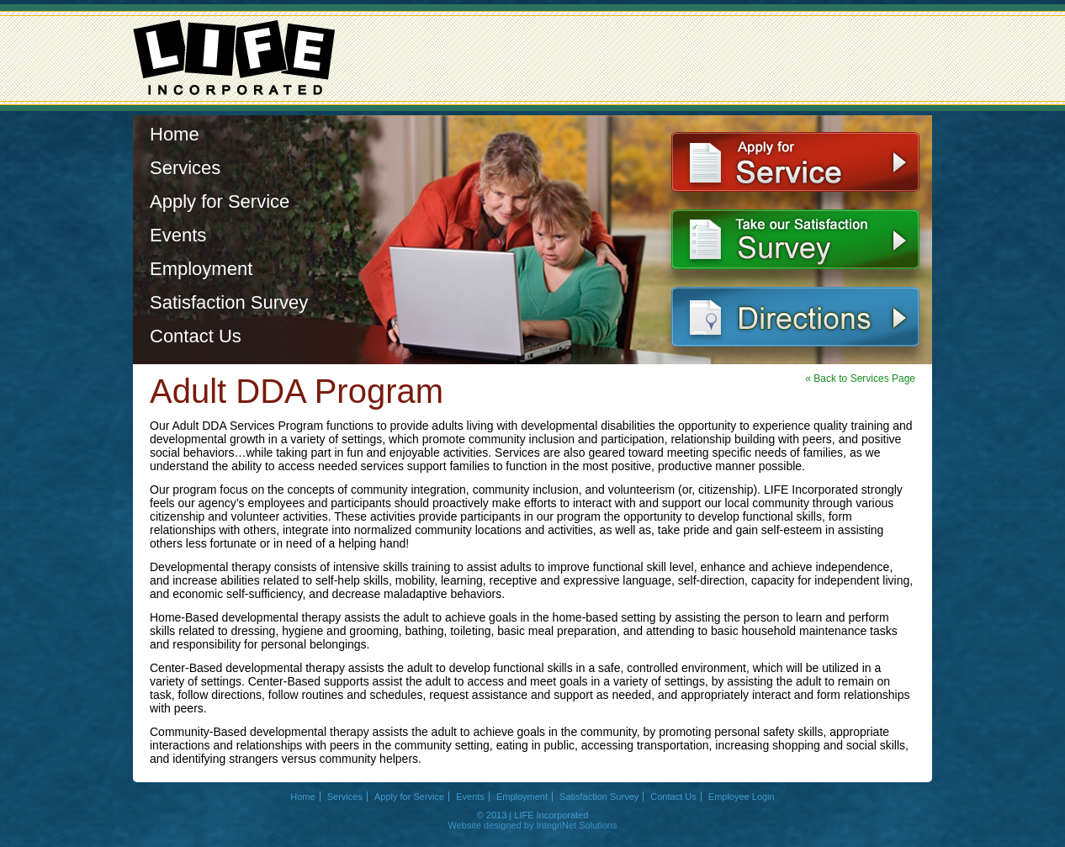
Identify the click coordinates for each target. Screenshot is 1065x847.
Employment (201, 268)
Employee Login (741, 796)
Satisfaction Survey (229, 302)
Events (178, 235)
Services (185, 167)
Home (174, 134)
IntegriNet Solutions (576, 825)
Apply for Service (219, 201)
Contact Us (195, 336)
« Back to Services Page (860, 378)
